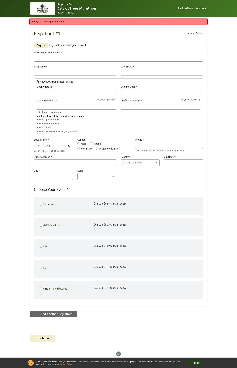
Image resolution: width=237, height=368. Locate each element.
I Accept (195, 362)
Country (125, 157)
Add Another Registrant (54, 314)
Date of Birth (41, 139)
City (37, 171)
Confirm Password (131, 100)
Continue (43, 338)
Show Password (106, 100)
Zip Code (169, 157)
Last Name (127, 66)
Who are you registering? (48, 52)
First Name (40, 66)
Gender (82, 139)
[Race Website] (43, 8)
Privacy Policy (66, 364)
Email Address (45, 87)
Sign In (41, 45)
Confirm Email (129, 87)
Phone (139, 139)
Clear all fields (194, 33)
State (81, 171)
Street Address (43, 157)
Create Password (47, 100)
